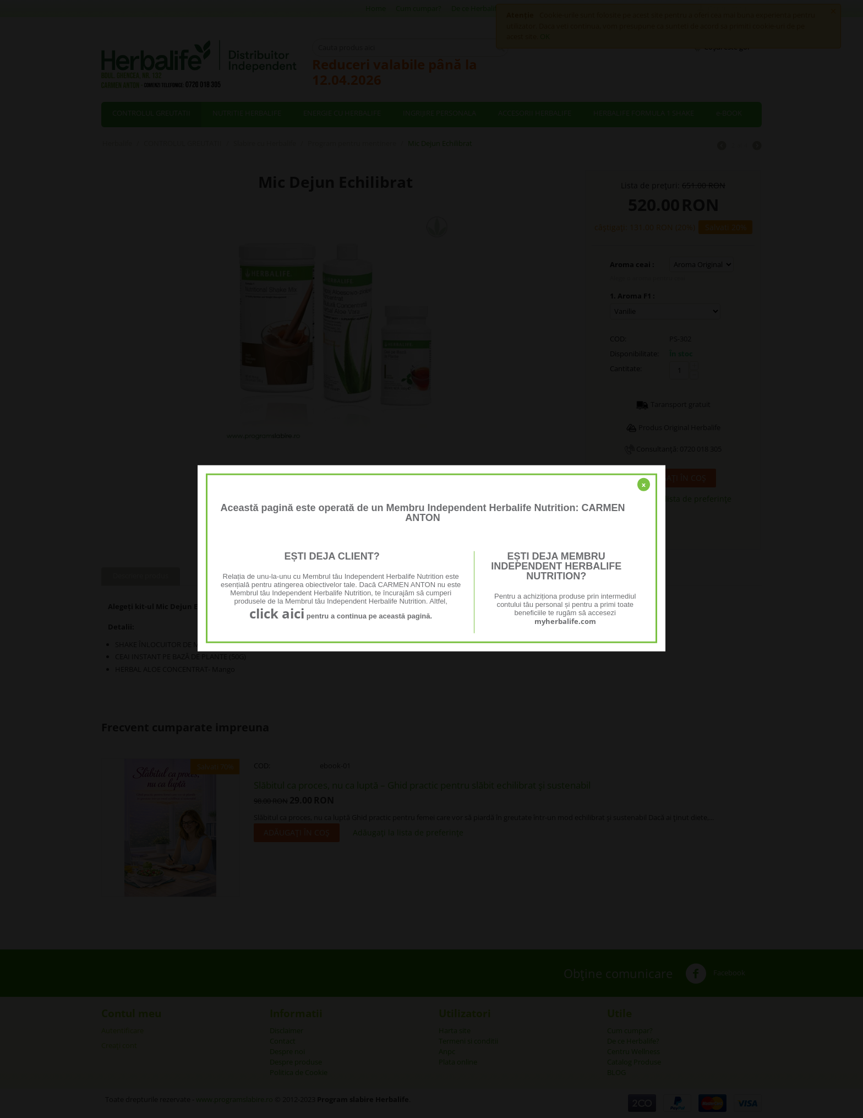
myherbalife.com (565, 621)
